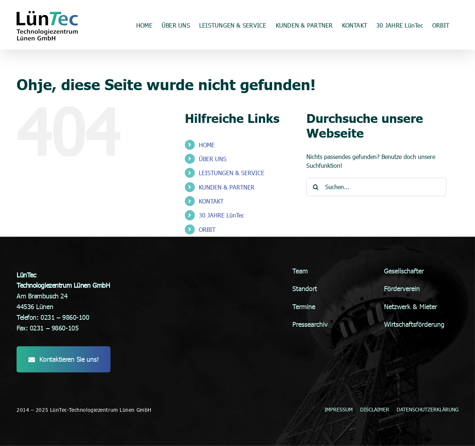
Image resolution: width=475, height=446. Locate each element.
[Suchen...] (376, 187)
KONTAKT (211, 201)
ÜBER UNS (212, 159)
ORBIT (207, 229)
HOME (207, 145)
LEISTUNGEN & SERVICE (231, 173)
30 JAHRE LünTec (221, 215)
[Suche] (315, 187)
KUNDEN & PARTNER (226, 187)
